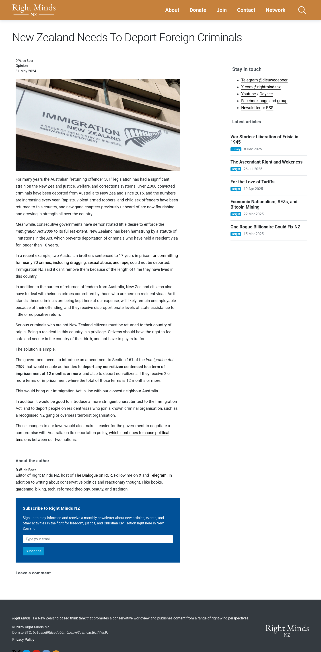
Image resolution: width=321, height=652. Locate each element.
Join (222, 10)
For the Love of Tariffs (252, 181)
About (172, 10)
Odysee (266, 93)
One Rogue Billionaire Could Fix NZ (265, 227)
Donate (198, 10)
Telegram (158, 475)
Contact (246, 10)
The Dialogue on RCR (93, 475)
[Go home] (34, 10)
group (282, 100)
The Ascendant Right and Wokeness (266, 162)
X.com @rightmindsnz (261, 87)
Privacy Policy (23, 640)
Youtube (248, 93)
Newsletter (251, 107)
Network (275, 10)
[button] (302, 10)
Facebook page (254, 100)
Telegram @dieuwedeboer (264, 80)
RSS (269, 107)
